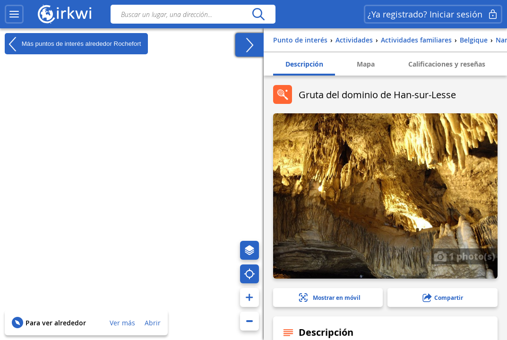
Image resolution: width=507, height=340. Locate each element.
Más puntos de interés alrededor (73, 43)
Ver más (122, 322)
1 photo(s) (464, 256)
